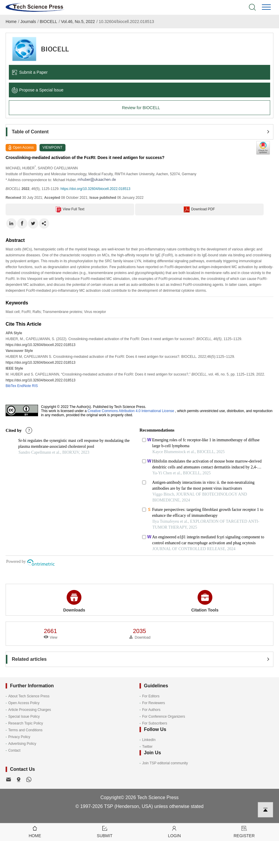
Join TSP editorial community (165, 763)
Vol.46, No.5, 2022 (78, 21)
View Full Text (70, 209)
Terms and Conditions (25, 730)
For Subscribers (154, 723)
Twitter (147, 747)
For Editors (151, 696)
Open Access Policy (24, 703)
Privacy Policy (19, 737)
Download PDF (199, 209)
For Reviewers (153, 703)
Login (174, 831)
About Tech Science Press (29, 696)
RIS (35, 386)
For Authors (151, 710)
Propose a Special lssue (37, 90)
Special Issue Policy (24, 716)
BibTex (11, 386)
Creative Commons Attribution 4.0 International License (131, 411)
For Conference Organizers (163, 716)
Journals (28, 21)
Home (11, 21)
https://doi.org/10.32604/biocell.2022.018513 (95, 189)
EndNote (24, 386)
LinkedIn (148, 740)
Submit (105, 831)
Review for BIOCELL (141, 107)
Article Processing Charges (29, 710)
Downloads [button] (74, 601)
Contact (14, 750)
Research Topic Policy (25, 723)
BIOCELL (48, 21)
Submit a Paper (30, 72)
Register (244, 831)
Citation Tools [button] (204, 601)
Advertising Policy (22, 744)
